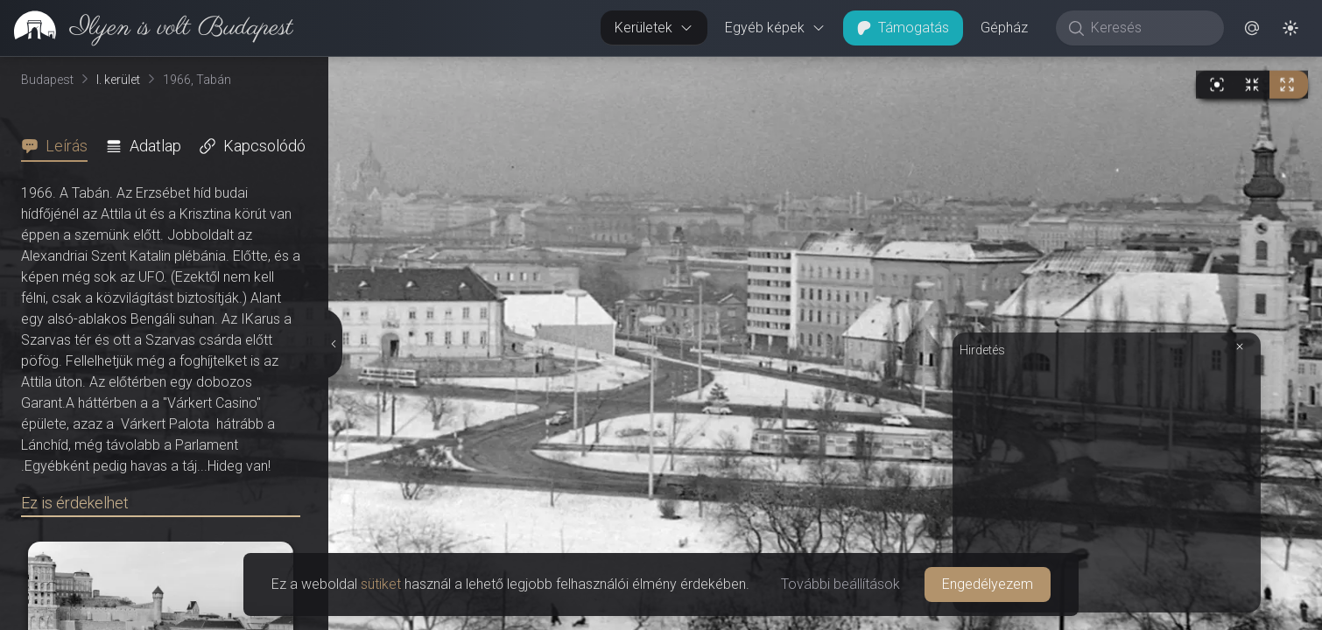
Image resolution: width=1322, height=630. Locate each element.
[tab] (59, 146)
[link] (146, 28)
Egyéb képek (775, 27)
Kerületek (654, 27)
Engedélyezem (987, 584)
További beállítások (840, 584)
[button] (1251, 28)
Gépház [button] (1004, 27)
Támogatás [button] (903, 27)
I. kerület (118, 80)
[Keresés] (1149, 28)
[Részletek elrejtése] (335, 344)
